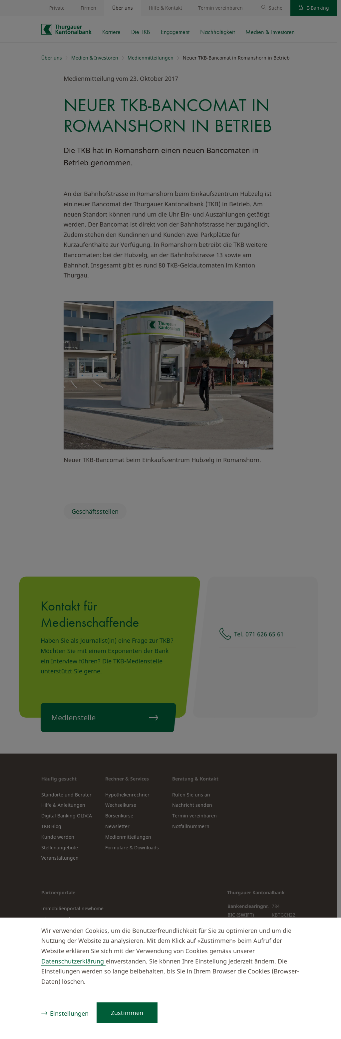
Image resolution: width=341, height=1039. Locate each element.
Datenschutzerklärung (73, 961)
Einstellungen (69, 1013)
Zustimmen (127, 1013)
